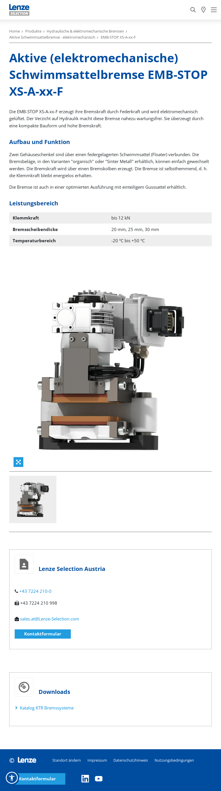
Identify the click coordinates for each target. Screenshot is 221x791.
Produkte (33, 31)
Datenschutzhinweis (130, 760)
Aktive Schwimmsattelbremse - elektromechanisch (52, 37)
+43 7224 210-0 (35, 591)
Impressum (97, 760)
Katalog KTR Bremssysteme (47, 708)
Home (14, 31)
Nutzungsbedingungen (174, 760)
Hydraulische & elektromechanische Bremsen (85, 31)
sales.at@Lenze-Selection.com (49, 619)
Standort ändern (66, 760)
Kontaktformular (42, 634)
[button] (12, 778)
